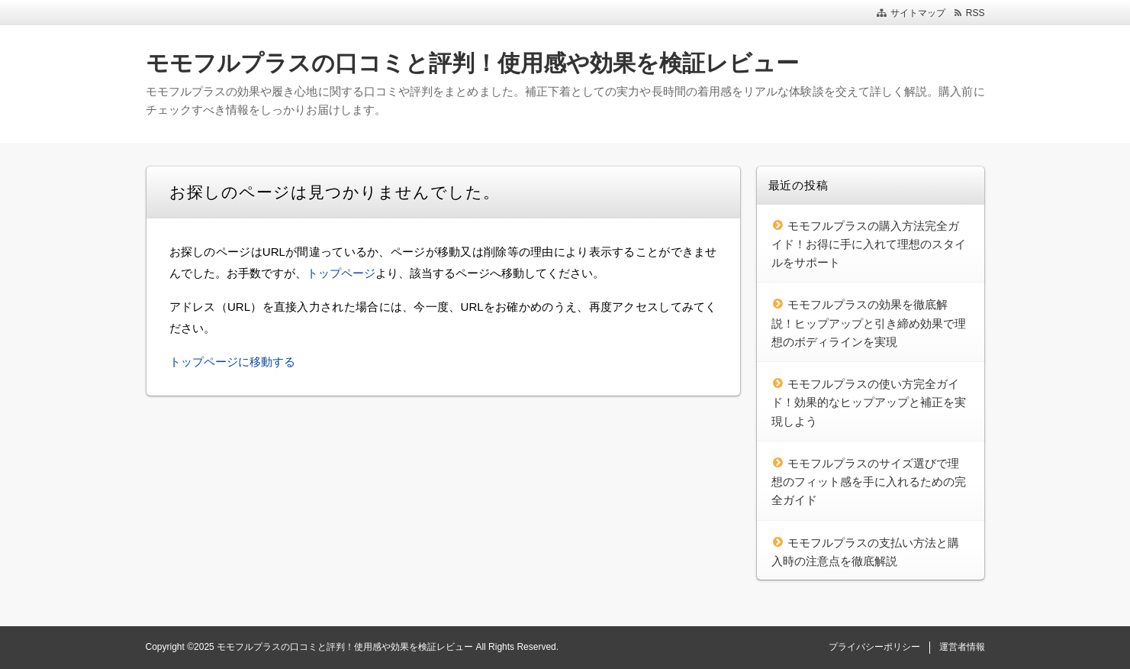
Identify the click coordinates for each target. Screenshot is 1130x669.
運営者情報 (962, 647)
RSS (975, 13)
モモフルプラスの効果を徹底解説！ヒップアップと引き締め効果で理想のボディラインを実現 (868, 323)
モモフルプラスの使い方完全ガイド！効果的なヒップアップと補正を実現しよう (868, 402)
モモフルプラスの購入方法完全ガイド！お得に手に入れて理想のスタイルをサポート (868, 244)
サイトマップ (917, 13)
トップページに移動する (232, 361)
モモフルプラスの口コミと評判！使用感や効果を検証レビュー (472, 63)
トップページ (341, 273)
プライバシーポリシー (874, 647)
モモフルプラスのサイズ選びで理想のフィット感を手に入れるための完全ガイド (868, 482)
